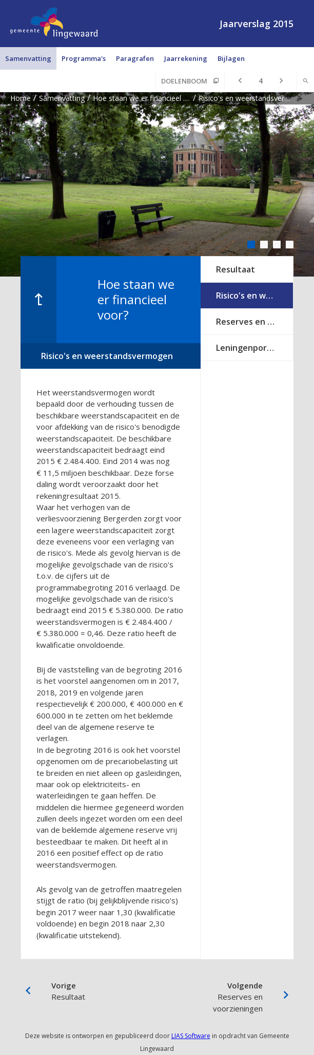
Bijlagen (231, 58)
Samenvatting (28, 58)
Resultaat (235, 269)
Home (20, 98)
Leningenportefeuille (254, 347)
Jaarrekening (185, 58)
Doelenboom (184, 81)
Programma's (84, 58)
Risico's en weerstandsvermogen (254, 295)
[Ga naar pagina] (260, 81)
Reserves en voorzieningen (254, 321)
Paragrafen (135, 58)
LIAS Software (190, 1035)
